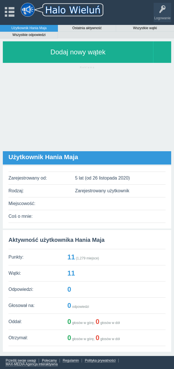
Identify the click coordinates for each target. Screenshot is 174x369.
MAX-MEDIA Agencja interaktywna (32, 364)
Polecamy (49, 360)
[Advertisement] (87, 111)
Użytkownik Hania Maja (29, 28)
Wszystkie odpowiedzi (28, 35)
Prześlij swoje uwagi (21, 360)
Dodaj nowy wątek (78, 52)
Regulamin (71, 360)
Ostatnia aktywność (87, 28)
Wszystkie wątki (145, 28)
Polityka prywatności (100, 360)
